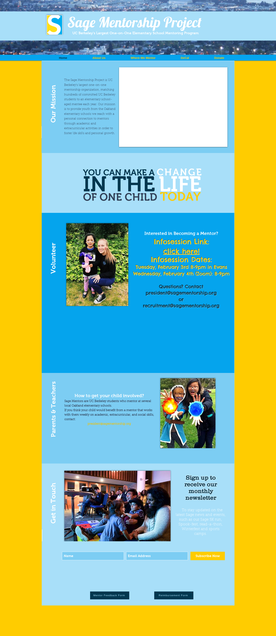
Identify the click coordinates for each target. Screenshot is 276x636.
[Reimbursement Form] (173, 595)
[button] (53, 97)
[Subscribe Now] (207, 556)
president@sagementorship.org (181, 293)
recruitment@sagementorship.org (181, 306)
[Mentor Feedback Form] (109, 595)
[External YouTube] (173, 107)
